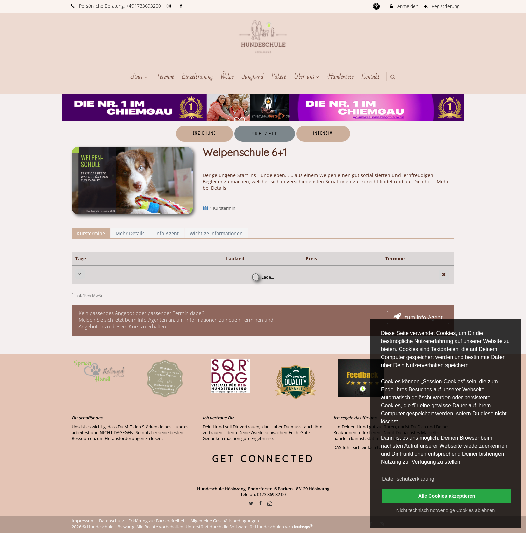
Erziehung (204, 133)
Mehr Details (130, 233)
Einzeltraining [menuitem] (197, 77)
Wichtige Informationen (216, 233)
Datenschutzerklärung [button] (408, 479)
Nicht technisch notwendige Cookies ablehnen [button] (445, 510)
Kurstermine (91, 233)
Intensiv (323, 133)
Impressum (83, 521)
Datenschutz (111, 521)
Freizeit (264, 133)
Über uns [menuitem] (307, 77)
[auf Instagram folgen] (169, 6)
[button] (393, 76)
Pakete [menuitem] (278, 77)
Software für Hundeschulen (256, 527)
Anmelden (403, 6)
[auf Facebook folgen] (182, 6)
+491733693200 (143, 6)
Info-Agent (167, 233)
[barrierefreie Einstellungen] (376, 6)
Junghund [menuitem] (252, 77)
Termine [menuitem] (165, 77)
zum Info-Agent (418, 317)
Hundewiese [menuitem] (341, 77)
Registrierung (441, 6)
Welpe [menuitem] (227, 77)
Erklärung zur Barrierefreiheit (157, 521)
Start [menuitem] (140, 77)
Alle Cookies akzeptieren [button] (446, 496)
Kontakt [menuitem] (371, 77)
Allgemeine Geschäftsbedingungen (224, 521)
